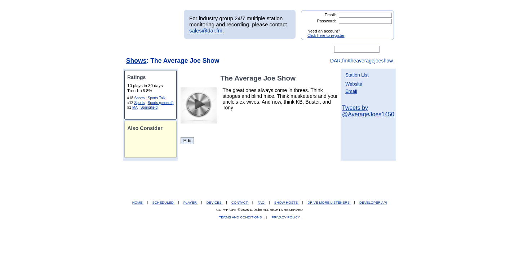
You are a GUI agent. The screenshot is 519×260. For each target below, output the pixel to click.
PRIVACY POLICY (285, 217)
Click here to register (326, 35)
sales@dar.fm (205, 30)
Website (353, 84)
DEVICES (215, 202)
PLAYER (190, 202)
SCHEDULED (163, 202)
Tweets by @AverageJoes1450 (368, 111)
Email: (330, 15)
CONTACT (240, 202)
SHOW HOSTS (286, 202)
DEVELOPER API (373, 202)
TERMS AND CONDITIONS (241, 217)
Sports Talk (156, 98)
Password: (326, 21)
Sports (139, 98)
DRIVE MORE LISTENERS (328, 202)
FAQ (262, 202)
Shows (136, 60)
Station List (356, 75)
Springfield (149, 107)
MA (134, 107)
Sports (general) (161, 103)
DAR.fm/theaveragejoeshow (361, 61)
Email (351, 91)
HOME (137, 202)
